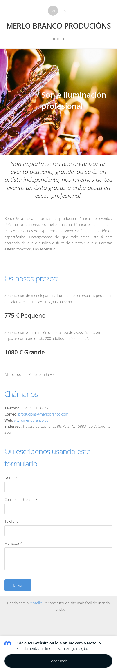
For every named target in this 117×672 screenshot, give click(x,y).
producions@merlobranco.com (43, 414)
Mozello (35, 603)
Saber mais (59, 661)
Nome (10, 477)
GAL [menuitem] (53, 11)
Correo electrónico (20, 499)
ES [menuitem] (64, 11)
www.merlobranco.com (33, 420)
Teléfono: (11, 521)
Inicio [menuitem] (58, 39)
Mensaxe (13, 543)
